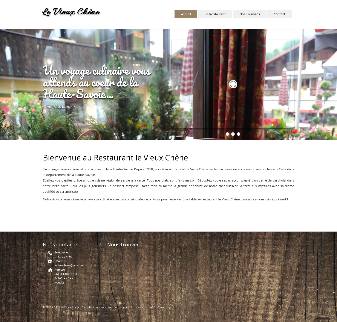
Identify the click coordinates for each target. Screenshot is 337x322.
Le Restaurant (215, 14)
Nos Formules (249, 14)
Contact (279, 14)
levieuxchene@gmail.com (70, 265)
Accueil (186, 14)
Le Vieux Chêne (70, 12)
